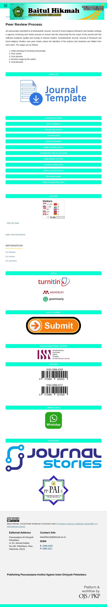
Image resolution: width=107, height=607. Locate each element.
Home (9, 17)
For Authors (10, 256)
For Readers (11, 252)
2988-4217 (47, 548)
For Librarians (11, 261)
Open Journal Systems (15, 234)
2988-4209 (48, 545)
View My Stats (13, 223)
